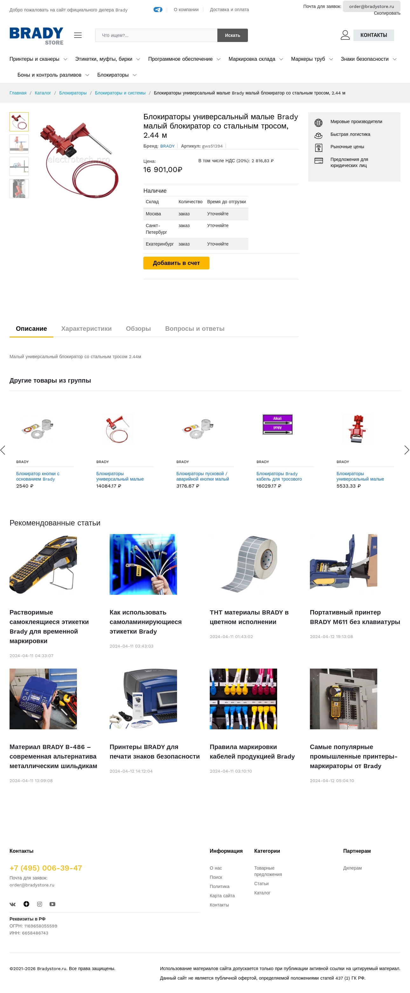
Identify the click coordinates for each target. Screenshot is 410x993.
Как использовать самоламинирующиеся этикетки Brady (146, 621)
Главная (18, 92)
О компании (186, 9)
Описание (31, 328)
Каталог (43, 92)
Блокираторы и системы (120, 92)
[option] (83, 160)
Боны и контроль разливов (49, 75)
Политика (219, 886)
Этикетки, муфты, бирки (104, 59)
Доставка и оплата (229, 9)
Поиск (216, 877)
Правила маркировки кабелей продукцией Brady (252, 751)
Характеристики (86, 328)
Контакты (373, 35)
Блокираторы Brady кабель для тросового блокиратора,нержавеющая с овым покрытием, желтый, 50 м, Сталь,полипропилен (284, 476)
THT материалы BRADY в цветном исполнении (249, 617)
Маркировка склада (252, 59)
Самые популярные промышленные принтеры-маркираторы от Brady (354, 756)
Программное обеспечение (180, 59)
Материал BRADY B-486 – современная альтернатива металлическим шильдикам (53, 756)
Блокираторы (113, 75)
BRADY (22, 462)
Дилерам (352, 868)
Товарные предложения (268, 871)
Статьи (261, 883)
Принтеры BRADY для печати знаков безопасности (155, 751)
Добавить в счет (176, 263)
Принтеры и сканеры (34, 59)
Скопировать (387, 13)
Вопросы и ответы (195, 328)
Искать (232, 35)
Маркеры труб (308, 59)
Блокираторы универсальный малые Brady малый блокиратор (363, 476)
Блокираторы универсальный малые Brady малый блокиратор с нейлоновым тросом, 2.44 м (122, 476)
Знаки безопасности (365, 59)
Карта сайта (222, 895)
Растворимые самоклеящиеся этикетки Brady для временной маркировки (49, 626)
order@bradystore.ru (371, 6)
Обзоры (138, 328)
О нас (216, 868)
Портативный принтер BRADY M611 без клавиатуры (355, 617)
